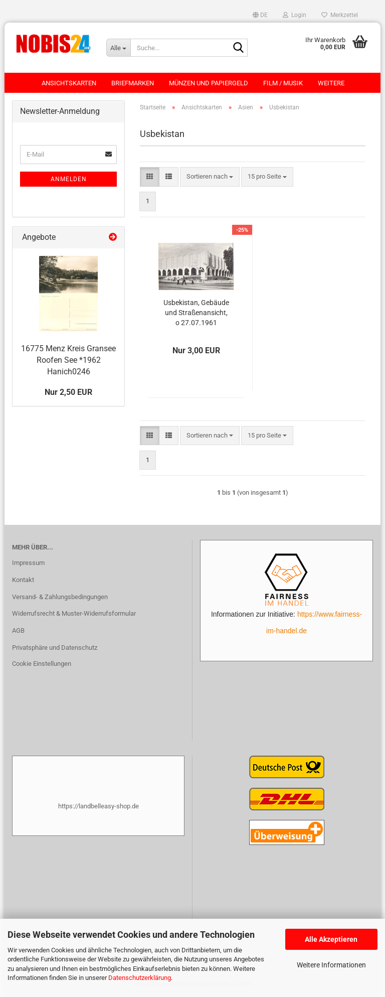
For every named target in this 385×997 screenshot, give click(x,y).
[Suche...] (118, 48)
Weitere (331, 83)
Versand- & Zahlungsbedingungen (60, 597)
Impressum (28, 562)
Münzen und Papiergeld (208, 83)
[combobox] (210, 177)
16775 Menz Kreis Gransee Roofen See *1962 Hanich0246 (68, 360)
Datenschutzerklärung (139, 977)
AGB (18, 630)
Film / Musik (283, 83)
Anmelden (69, 179)
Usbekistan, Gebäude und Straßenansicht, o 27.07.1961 (196, 313)
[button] (260, 15)
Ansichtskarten (69, 83)
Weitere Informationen (331, 965)
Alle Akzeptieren (331, 939)
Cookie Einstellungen (41, 663)
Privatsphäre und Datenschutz (54, 647)
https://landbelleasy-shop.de (98, 806)
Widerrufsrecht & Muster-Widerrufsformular (74, 613)
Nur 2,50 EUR (68, 392)
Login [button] (294, 15)
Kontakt (23, 580)
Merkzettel (339, 15)
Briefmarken (132, 83)
